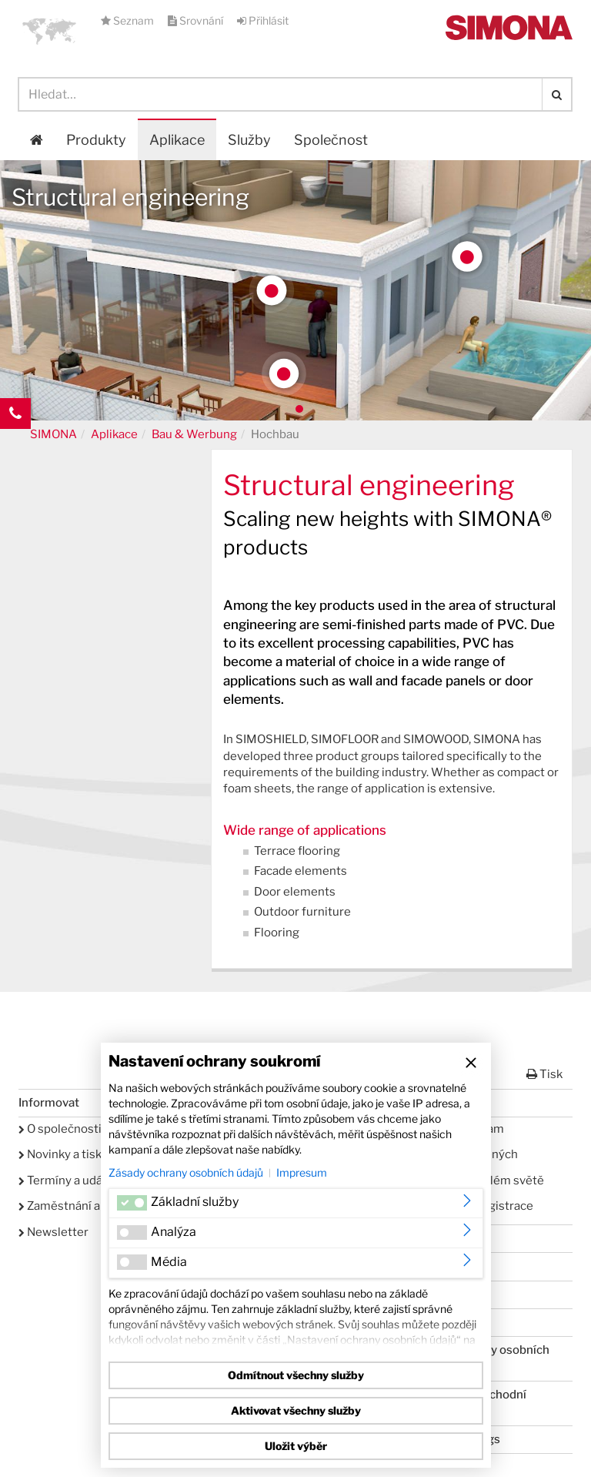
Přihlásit (263, 20)
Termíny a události (72, 1180)
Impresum (301, 1172)
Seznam (128, 20)
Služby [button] (249, 140)
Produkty (96, 140)
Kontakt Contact (15, 444)
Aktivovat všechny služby (296, 1410)
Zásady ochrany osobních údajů (186, 1172)
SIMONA (53, 434)
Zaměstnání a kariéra (79, 1206)
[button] (49, 31)
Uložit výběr (296, 1445)
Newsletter (53, 1232)
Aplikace (177, 140)
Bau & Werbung (194, 434)
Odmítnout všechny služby (296, 1375)
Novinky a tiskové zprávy (88, 1154)
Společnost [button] (331, 140)
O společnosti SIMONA (84, 1129)
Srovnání (196, 20)
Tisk (544, 1074)
